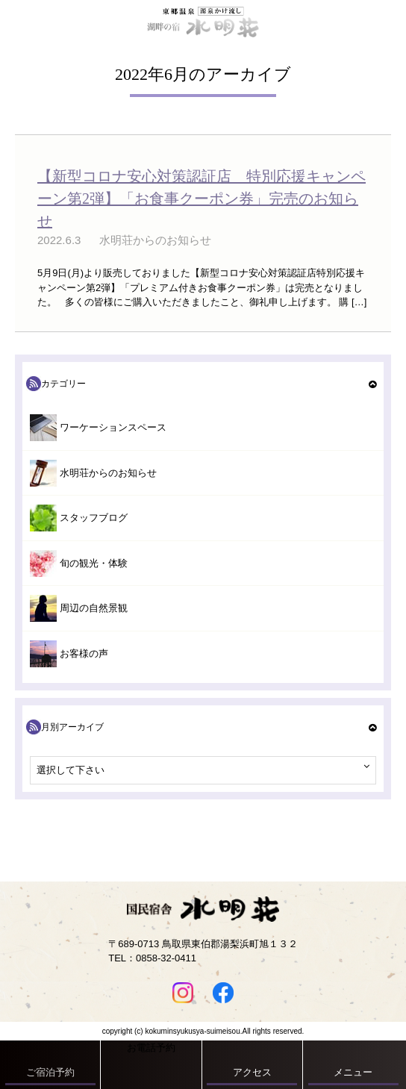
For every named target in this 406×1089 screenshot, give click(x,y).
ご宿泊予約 (50, 1072)
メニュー (353, 1072)
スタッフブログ (94, 517)
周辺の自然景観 (94, 608)
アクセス (252, 1072)
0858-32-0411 (166, 958)
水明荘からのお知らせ (108, 472)
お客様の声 (84, 653)
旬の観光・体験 (94, 563)
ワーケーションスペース (113, 427)
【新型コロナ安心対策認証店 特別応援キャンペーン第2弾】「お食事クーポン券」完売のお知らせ (201, 198)
